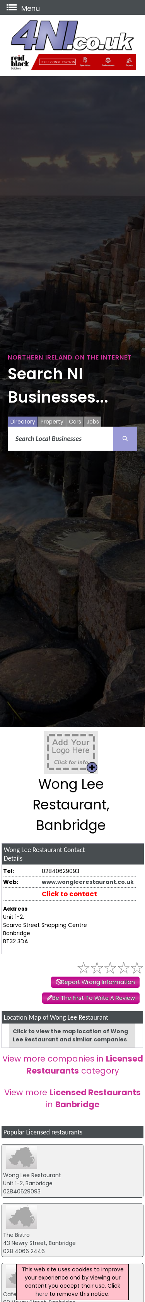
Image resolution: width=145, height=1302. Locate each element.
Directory (22, 421)
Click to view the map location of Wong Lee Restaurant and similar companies (70, 1035)
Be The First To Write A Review (93, 998)
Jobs (93, 421)
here (42, 1294)
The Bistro (16, 1235)
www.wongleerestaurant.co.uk (88, 882)
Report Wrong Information (98, 982)
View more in (72, 1098)
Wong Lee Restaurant (32, 1175)
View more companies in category (72, 1064)
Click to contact (69, 894)
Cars (75, 421)
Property (52, 421)
